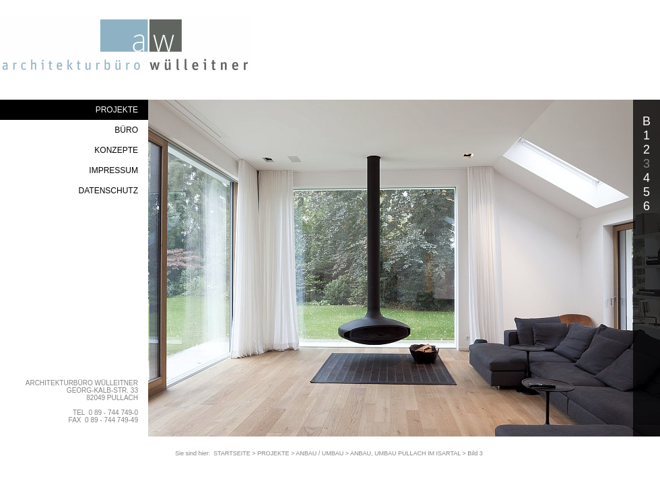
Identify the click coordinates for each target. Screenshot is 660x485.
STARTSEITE (232, 453)
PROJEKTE (117, 110)
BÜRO (126, 130)
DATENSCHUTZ (108, 190)
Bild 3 (475, 453)
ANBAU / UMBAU (319, 453)
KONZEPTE (116, 150)
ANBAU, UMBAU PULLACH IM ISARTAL (405, 453)
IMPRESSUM (113, 170)
